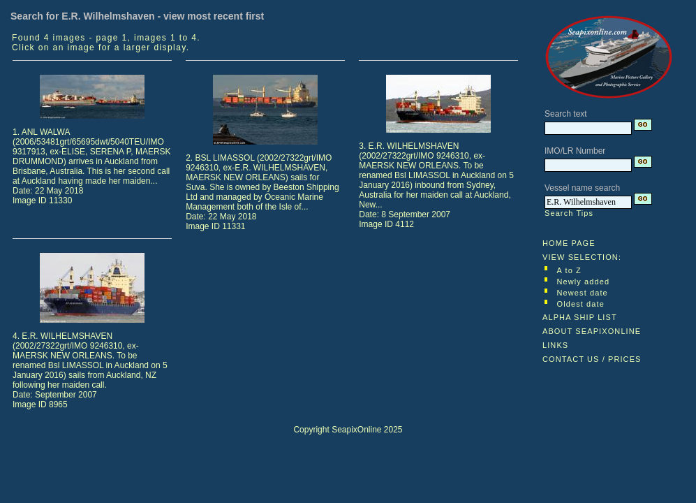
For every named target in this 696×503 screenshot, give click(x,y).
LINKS (555, 345)
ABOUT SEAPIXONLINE (591, 331)
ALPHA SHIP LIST (579, 317)
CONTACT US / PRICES (592, 359)
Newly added (583, 281)
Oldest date (581, 304)
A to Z (569, 270)
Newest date (582, 293)
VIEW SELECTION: (581, 257)
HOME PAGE (568, 243)
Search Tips (569, 213)
